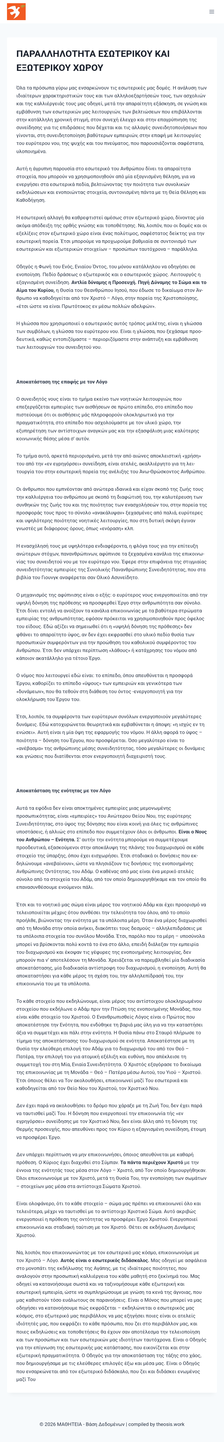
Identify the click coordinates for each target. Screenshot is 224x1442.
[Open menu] (211, 11)
